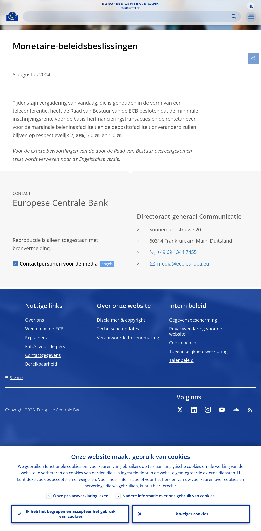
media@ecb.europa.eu (183, 263)
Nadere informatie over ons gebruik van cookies (168, 495)
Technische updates (118, 329)
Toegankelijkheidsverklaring (198, 351)
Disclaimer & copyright (121, 320)
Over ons (34, 320)
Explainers (36, 338)
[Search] (128, 16)
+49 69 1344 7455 (177, 252)
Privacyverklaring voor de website (195, 331)
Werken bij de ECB (44, 329)
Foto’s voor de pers (45, 346)
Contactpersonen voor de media (59, 263)
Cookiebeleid (182, 343)
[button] (250, 6)
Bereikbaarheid (41, 364)
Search (234, 16)
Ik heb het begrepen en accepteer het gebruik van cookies (70, 513)
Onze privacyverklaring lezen (80, 495)
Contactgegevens (43, 355)
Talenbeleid (181, 360)
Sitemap (16, 377)
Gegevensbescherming (193, 320)
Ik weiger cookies (191, 513)
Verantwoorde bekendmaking (128, 338)
